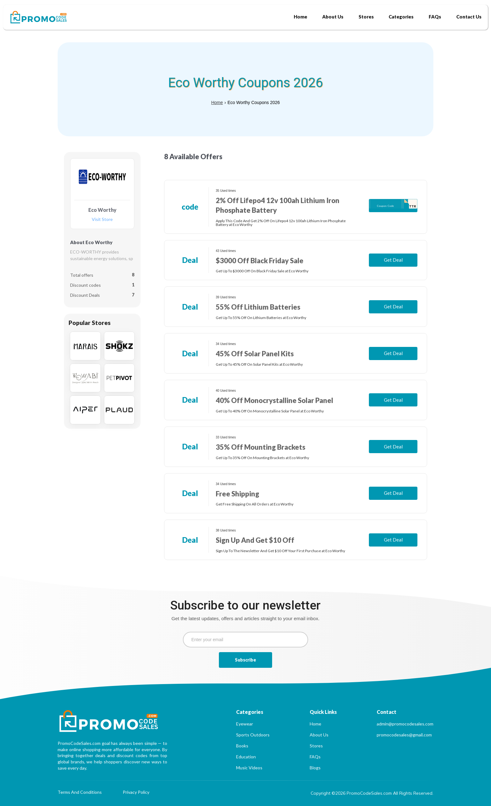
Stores (316, 745)
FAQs (315, 756)
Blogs (315, 767)
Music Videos (249, 767)
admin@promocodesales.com (405, 723)
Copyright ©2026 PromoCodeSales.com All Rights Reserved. (372, 793)
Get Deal (393, 260)
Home (217, 102)
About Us (319, 734)
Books (242, 745)
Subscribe (245, 659)
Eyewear (244, 723)
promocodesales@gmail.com (404, 734)
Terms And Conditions (80, 792)
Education (246, 756)
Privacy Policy (136, 792)
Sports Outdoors (253, 734)
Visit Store (102, 219)
